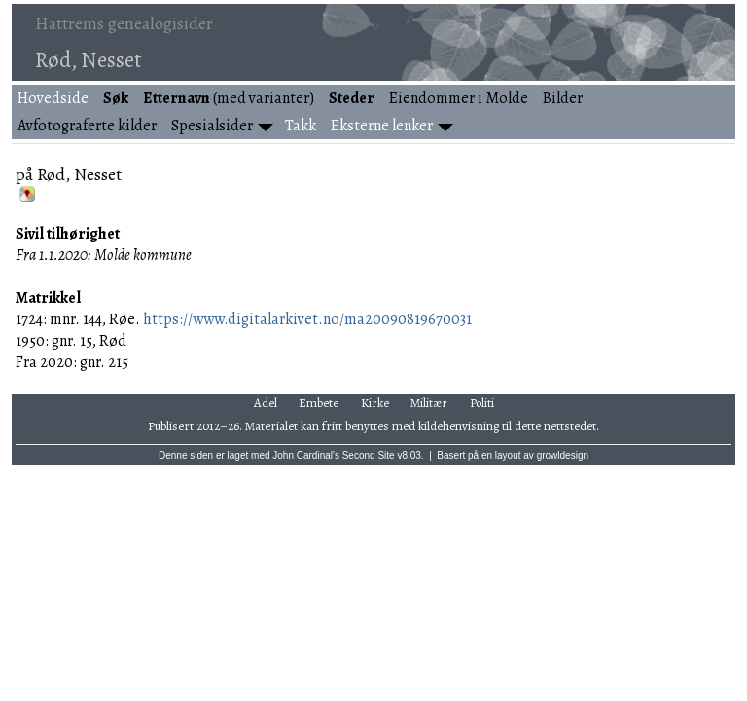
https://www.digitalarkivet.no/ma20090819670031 (307, 319)
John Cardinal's (305, 455)
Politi (482, 402)
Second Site (368, 455)
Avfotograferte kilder (87, 125)
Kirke (375, 402)
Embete (318, 402)
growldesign (562, 455)
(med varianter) (228, 98)
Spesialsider (212, 125)
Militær (428, 402)
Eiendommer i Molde (458, 98)
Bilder (563, 98)
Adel (265, 402)
